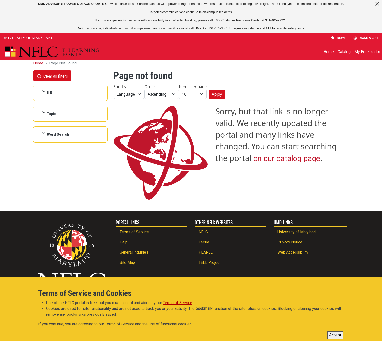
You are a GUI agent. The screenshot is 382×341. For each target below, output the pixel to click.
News (338, 38)
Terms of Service (134, 232)
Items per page (193, 86)
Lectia (204, 242)
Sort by (120, 86)
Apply (217, 94)
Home (329, 51)
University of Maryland (28, 38)
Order (149, 86)
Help (124, 242)
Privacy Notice (289, 242)
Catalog (344, 51)
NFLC (203, 232)
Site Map (127, 262)
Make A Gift (365, 38)
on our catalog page (286, 158)
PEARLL (206, 252)
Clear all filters (52, 76)
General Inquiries (134, 252)
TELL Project (209, 262)
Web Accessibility (292, 252)
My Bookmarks (367, 51)
